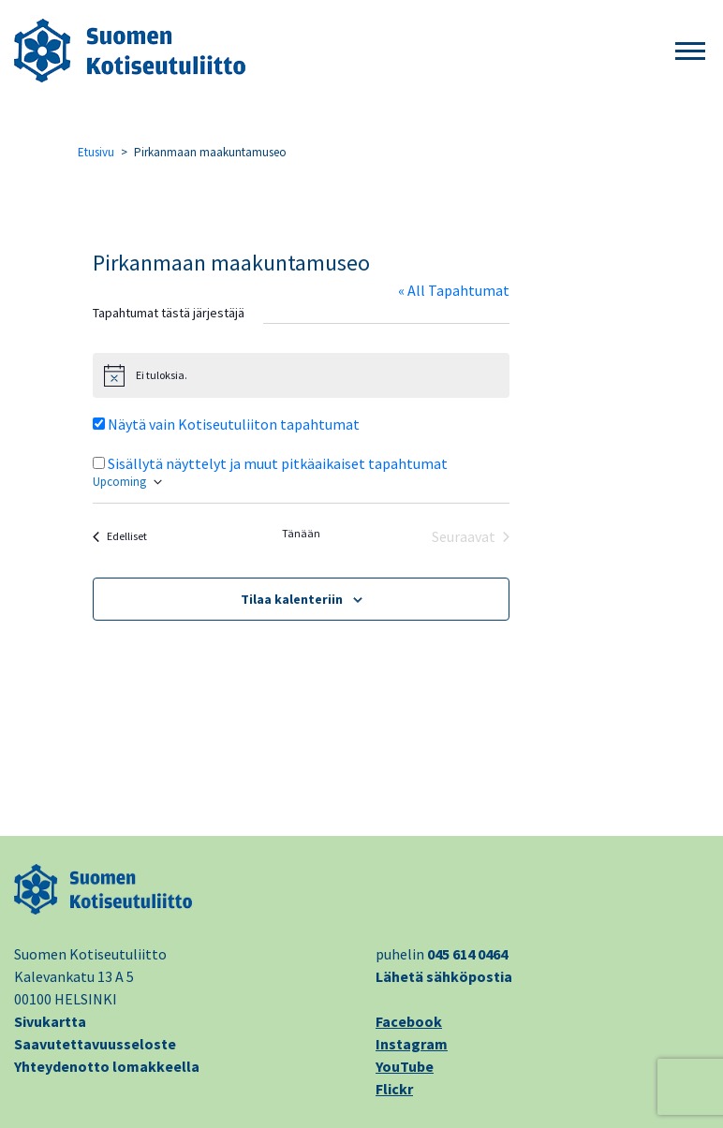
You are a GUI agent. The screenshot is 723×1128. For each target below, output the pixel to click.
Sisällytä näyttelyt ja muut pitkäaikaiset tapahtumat (278, 463)
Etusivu (96, 152)
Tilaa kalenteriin (292, 599)
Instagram (412, 1043)
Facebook (409, 1021)
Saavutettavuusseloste (95, 1043)
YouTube (405, 1066)
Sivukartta (50, 1021)
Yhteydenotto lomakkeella (106, 1066)
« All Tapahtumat (453, 290)
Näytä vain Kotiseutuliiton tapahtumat (234, 424)
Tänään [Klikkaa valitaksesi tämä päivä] (301, 533)
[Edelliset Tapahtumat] (120, 536)
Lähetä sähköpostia (444, 976)
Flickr (394, 1088)
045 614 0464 (467, 954)
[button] (690, 52)
